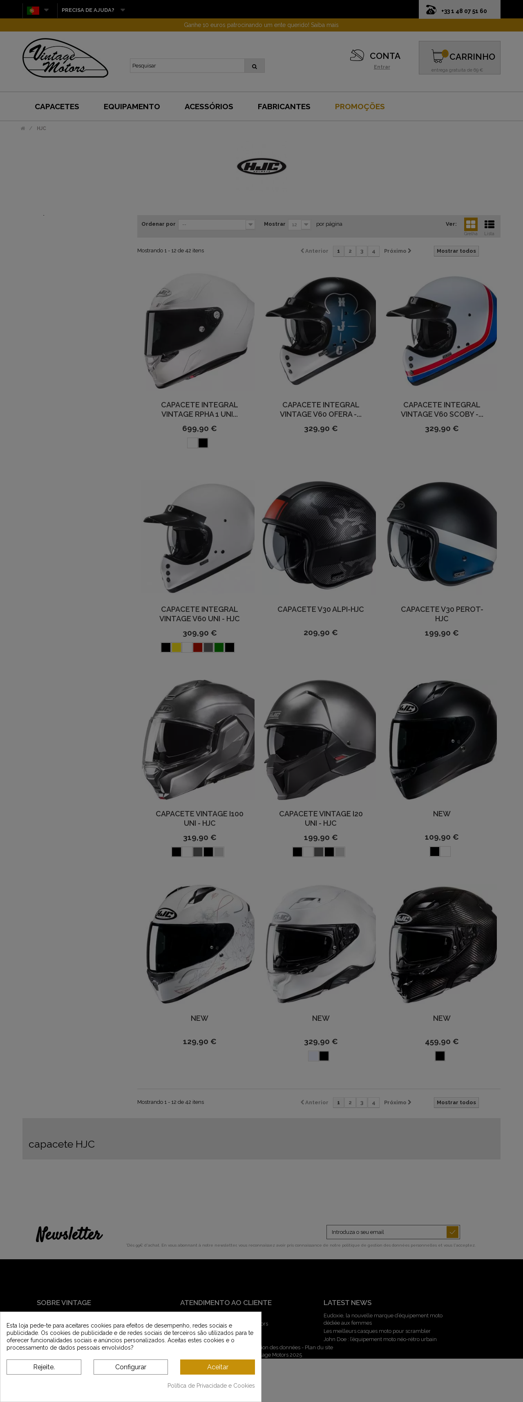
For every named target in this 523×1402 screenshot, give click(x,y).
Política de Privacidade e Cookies (211, 1385)
